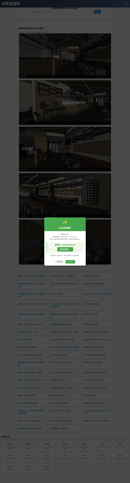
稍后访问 (59, 261)
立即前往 (70, 261)
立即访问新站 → (65, 249)
